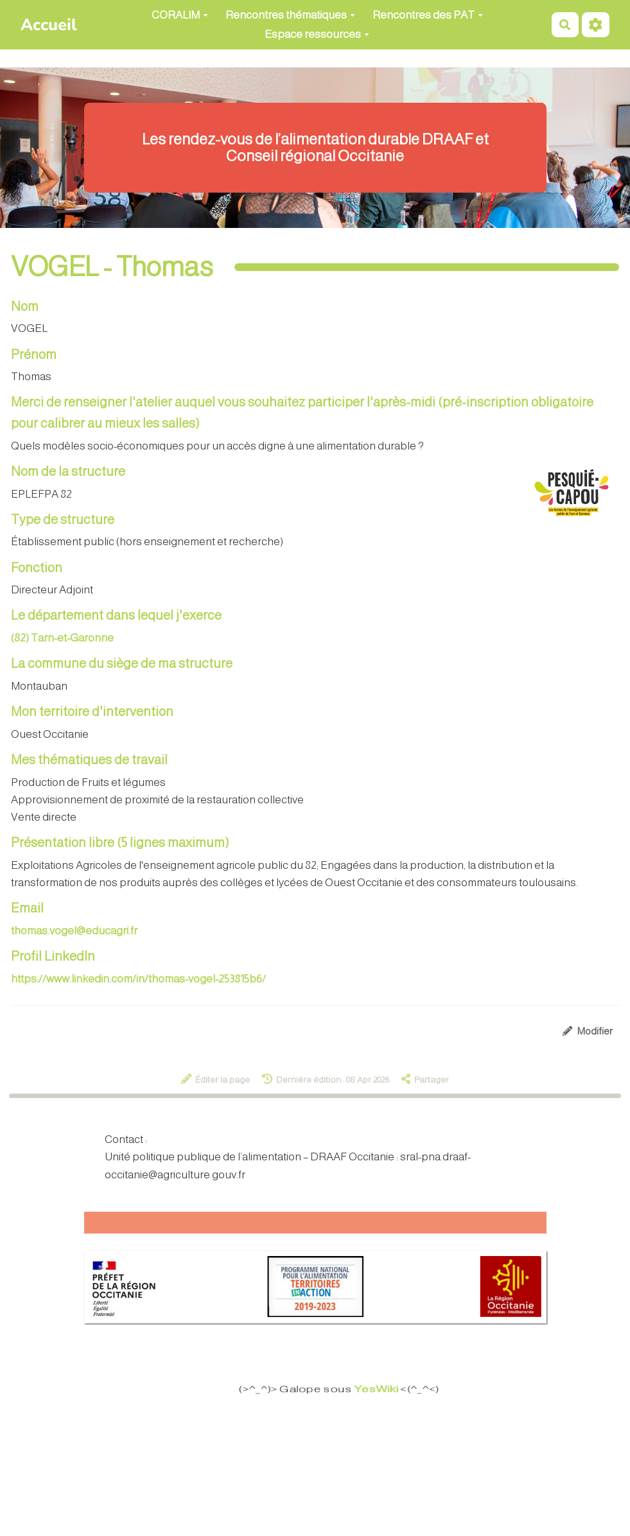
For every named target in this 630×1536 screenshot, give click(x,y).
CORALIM (180, 15)
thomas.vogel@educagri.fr (74, 931)
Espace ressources (317, 34)
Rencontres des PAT (427, 15)
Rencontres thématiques (290, 15)
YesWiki (381, 1389)
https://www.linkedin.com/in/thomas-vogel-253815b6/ (138, 979)
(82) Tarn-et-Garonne (62, 638)
